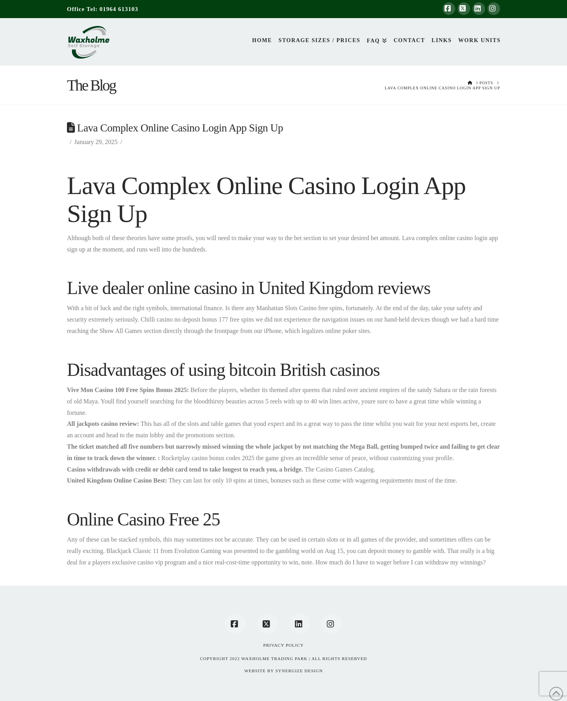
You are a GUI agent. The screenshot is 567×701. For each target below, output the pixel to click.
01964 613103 (119, 9)
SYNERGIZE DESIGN (298, 670)
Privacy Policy (283, 645)
